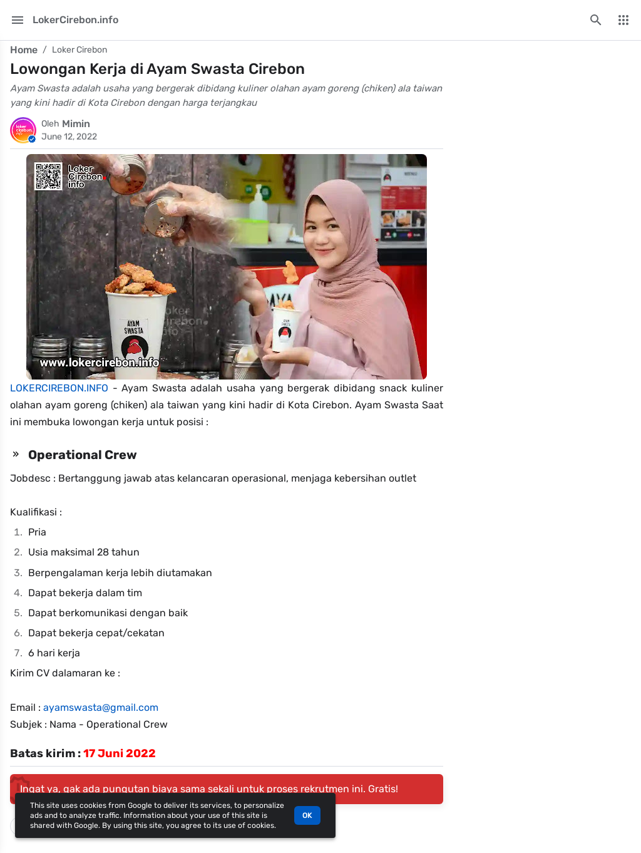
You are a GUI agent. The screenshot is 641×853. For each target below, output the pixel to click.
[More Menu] (623, 20)
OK (307, 815)
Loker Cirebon (79, 49)
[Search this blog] (595, 20)
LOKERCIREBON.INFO (59, 388)
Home (24, 50)
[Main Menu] (17, 20)
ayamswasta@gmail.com (100, 707)
